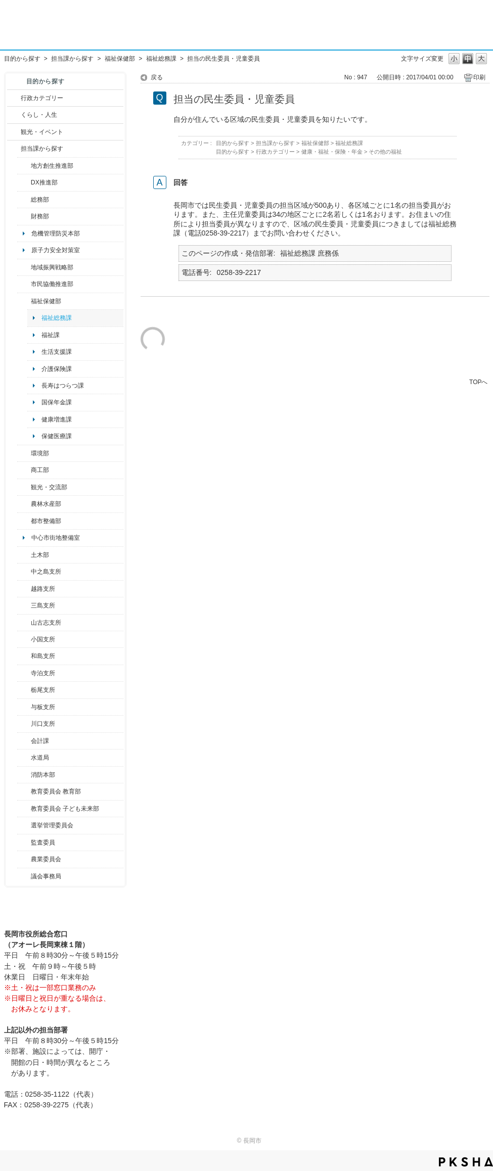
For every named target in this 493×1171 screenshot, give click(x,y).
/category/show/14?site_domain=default (24, 301)
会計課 (40, 740)
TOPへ (478, 382)
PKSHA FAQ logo (466, 1161)
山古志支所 (46, 622)
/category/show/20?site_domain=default (24, 487)
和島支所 (43, 656)
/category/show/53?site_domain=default (24, 605)
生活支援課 (56, 351)
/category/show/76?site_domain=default (24, 503)
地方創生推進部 (52, 165)
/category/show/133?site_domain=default (24, 723)
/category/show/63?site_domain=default (24, 673)
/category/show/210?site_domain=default (24, 740)
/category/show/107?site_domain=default (24, 571)
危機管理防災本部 (55, 233)
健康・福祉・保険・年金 (332, 152)
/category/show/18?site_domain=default (14, 131)
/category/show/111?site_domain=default (24, 825)
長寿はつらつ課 (62, 385)
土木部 (40, 554)
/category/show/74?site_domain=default (24, 639)
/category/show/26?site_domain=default (24, 284)
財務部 (40, 216)
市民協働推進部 (52, 284)
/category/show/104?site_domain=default (24, 267)
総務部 (40, 199)
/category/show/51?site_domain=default (24, 808)
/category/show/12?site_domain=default (14, 114)
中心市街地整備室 (55, 537)
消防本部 (43, 774)
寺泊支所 (43, 673)
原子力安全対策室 (55, 250)
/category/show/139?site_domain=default (24, 656)
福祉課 (50, 335)
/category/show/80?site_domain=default (24, 689)
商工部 (40, 470)
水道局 (40, 757)
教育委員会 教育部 (56, 791)
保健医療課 (56, 436)
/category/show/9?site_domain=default (14, 148)
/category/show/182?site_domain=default (24, 521)
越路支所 (43, 588)
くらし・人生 (39, 114)
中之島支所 (46, 571)
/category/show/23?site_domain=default (24, 453)
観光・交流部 (49, 487)
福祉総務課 (161, 58)
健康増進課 (56, 419)
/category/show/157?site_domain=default (24, 876)
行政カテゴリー (42, 98)
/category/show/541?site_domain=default (24, 182)
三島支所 (43, 605)
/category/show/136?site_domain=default (24, 707)
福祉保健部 (120, 58)
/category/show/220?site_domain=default (24, 842)
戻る (157, 77)
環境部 (40, 453)
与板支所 (43, 707)
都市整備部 (46, 521)
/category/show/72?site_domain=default (24, 216)
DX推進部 (44, 182)
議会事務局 (46, 876)
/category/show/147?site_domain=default (24, 757)
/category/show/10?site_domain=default (24, 199)
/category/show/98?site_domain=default (24, 622)
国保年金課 (56, 402)
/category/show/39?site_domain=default (24, 791)
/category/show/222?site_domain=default (24, 859)
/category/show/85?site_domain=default (24, 774)
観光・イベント (42, 131)
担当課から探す (72, 58)
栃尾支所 (43, 689)
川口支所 (43, 723)
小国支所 (43, 639)
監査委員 (43, 842)
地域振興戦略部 (52, 267)
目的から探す (22, 58)
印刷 (479, 77)
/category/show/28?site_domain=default (24, 554)
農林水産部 (46, 503)
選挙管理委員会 (52, 825)
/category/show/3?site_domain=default (14, 98)
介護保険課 (56, 368)
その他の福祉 (385, 152)
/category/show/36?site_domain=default (24, 470)
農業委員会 (46, 859)
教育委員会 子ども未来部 (65, 808)
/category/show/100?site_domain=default (24, 165)
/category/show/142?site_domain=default (24, 588)
